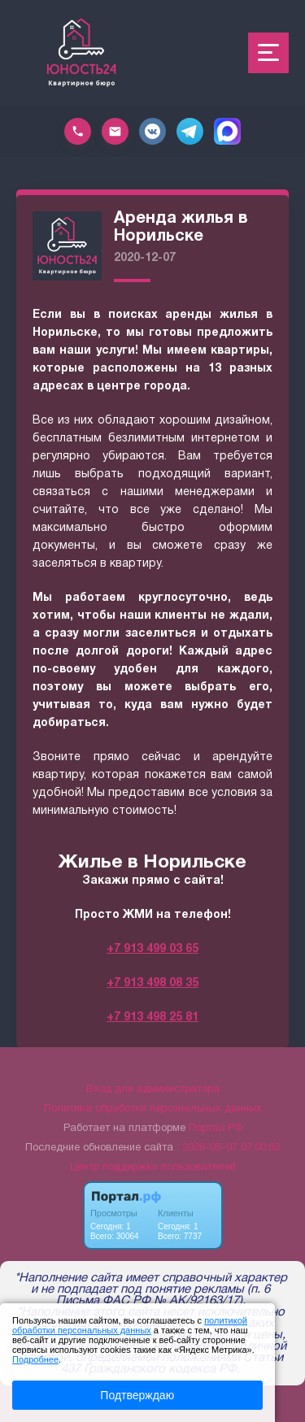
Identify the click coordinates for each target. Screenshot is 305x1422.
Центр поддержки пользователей (153, 1167)
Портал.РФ (215, 1128)
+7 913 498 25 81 (152, 1017)
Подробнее (35, 1359)
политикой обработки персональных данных (129, 1325)
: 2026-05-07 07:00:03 (228, 1148)
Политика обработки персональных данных (153, 1109)
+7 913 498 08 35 (152, 983)
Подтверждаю (137, 1395)
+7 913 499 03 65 (152, 949)
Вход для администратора (153, 1089)
